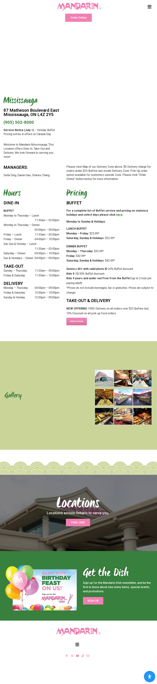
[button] (78, 18)
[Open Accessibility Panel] (149, 676)
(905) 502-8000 (19, 122)
